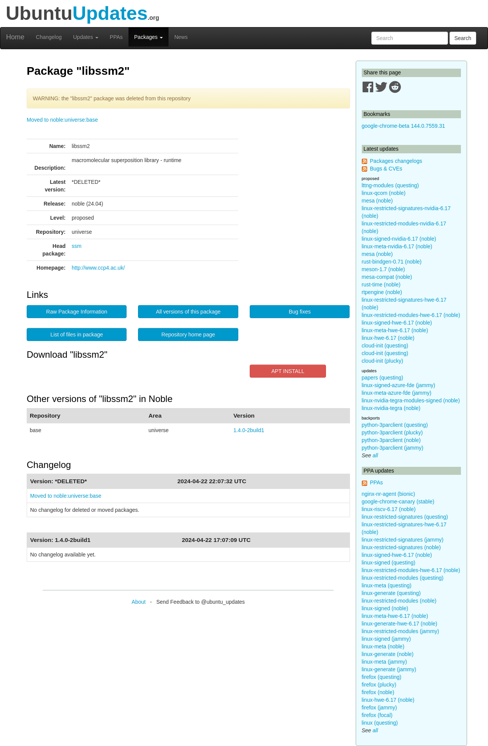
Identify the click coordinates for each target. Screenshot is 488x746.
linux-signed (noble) (385, 608)
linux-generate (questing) (391, 593)
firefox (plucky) (379, 685)
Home (15, 37)
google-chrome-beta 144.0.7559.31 (403, 126)
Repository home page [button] (188, 334)
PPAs (116, 37)
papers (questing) (382, 378)
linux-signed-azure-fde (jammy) (398, 385)
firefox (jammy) (379, 707)
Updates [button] (85, 37)
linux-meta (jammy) (384, 662)
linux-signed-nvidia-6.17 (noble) (399, 239)
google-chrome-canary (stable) (398, 501)
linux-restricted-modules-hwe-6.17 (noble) (411, 315)
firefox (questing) (381, 677)
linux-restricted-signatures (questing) (405, 517)
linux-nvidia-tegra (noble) (391, 408)
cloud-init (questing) (385, 345)
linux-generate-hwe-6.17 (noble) (399, 624)
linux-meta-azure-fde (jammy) (397, 393)
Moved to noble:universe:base (62, 120)
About (139, 602)
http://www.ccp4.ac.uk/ (98, 268)
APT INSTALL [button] (288, 371)
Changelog (49, 37)
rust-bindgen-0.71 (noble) (392, 262)
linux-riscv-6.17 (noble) (389, 509)
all (375, 455)
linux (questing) (380, 723)
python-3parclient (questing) (395, 425)
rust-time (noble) (381, 284)
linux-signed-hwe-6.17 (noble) (397, 323)
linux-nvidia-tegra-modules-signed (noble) (411, 400)
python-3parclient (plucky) (392, 432)
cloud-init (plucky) (382, 361)
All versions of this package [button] (188, 312)
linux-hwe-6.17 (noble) (388, 338)
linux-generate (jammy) (389, 669)
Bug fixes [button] (300, 312)
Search (462, 38)
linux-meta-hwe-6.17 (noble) (395, 330)
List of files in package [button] (76, 334)
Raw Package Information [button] (76, 312)
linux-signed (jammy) (386, 639)
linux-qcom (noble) (384, 193)
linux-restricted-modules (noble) (399, 601)
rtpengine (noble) (382, 292)
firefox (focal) (377, 715)
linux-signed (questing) (389, 563)
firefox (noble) (378, 692)
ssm (77, 246)
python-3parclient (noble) (391, 440)
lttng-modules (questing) (390, 185)
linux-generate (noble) (388, 654)
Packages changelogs (396, 161)
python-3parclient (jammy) (393, 448)
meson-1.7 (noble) (383, 269)
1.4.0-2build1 (248, 430)
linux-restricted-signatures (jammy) (403, 540)
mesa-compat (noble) (387, 277)
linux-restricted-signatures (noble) (401, 547)
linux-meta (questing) (387, 585)
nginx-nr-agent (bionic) (388, 494)
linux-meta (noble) (383, 646)
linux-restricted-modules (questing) (403, 578)
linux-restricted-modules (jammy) (400, 631)
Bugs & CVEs (386, 169)
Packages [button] (148, 37)
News (181, 37)
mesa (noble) (377, 201)
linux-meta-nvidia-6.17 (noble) (397, 246)
